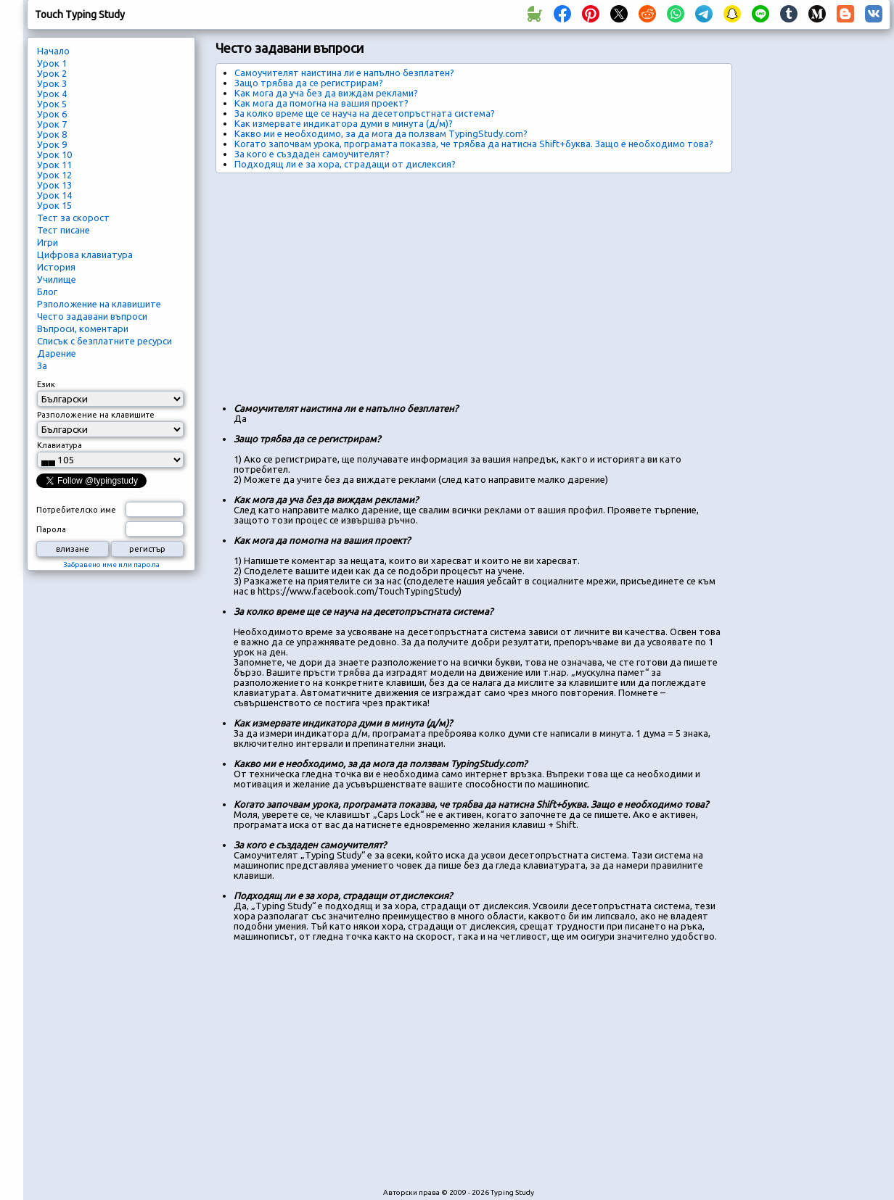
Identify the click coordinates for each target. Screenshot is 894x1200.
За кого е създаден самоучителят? (312, 154)
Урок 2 (52, 73)
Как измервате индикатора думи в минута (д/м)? (343, 123)
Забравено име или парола (111, 564)
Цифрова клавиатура (85, 254)
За (42, 365)
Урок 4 (52, 93)
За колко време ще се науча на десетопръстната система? (364, 113)
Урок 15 (54, 205)
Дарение (56, 353)
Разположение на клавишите (96, 414)
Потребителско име (76, 509)
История (56, 267)
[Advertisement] (411, 282)
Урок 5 (52, 104)
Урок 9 (52, 144)
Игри (47, 242)
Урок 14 (54, 195)
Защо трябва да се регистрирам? (308, 83)
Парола (51, 529)
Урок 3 (52, 83)
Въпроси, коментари (82, 328)
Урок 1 (52, 63)
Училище (56, 279)
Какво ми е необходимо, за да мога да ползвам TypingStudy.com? (381, 133)
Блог (47, 291)
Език (46, 384)
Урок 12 (54, 175)
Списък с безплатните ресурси (104, 341)
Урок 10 (54, 154)
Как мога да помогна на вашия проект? (321, 103)
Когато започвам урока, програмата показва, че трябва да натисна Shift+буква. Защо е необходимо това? (473, 143)
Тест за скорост (73, 217)
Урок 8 (52, 134)
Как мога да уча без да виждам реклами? (326, 93)
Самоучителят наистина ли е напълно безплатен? (344, 72)
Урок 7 (52, 124)
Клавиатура (59, 445)
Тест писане (63, 230)
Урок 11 (54, 165)
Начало (53, 51)
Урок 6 (52, 114)
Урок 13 (54, 185)
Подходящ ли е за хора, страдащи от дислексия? (345, 164)
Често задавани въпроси (92, 316)
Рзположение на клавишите (99, 304)
